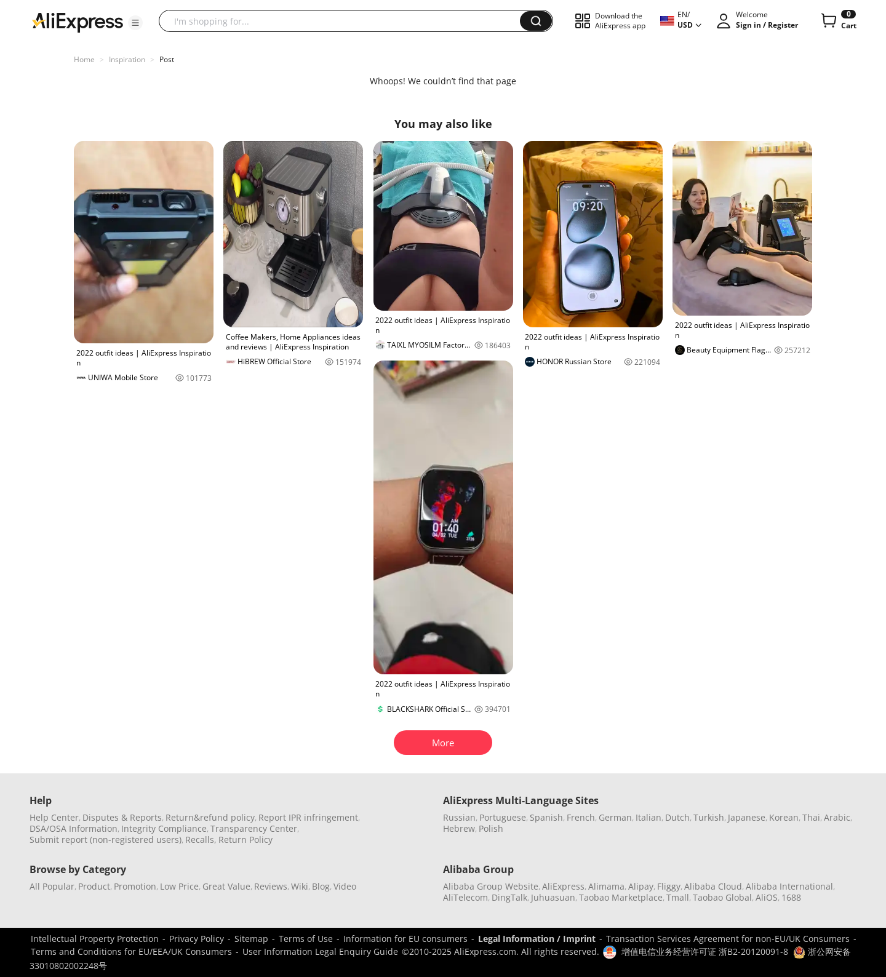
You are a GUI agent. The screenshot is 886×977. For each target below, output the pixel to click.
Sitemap (251, 938)
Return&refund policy (210, 817)
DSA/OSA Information (74, 828)
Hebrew (459, 828)
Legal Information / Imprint (537, 938)
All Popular (52, 886)
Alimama (606, 886)
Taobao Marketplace (621, 897)
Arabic (837, 817)
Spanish (546, 817)
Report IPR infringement (308, 817)
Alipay (640, 886)
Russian (459, 817)
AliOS (767, 897)
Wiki (299, 886)
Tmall (677, 897)
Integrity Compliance (164, 828)
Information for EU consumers (405, 938)
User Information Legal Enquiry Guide (320, 951)
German (615, 817)
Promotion (135, 886)
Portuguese (502, 817)
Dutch (677, 817)
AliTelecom (465, 897)
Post (166, 59)
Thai (811, 817)
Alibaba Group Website (490, 886)
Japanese (746, 817)
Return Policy (245, 839)
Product (94, 886)
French (581, 817)
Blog (321, 886)
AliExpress (563, 886)
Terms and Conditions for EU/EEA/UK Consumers (131, 951)
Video (344, 886)
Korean (784, 817)
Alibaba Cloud (713, 886)
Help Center (54, 817)
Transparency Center (253, 828)
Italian (648, 817)
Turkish (708, 817)
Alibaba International (789, 886)
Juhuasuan (553, 897)
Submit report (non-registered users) (106, 839)
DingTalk (509, 897)
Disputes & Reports (122, 817)
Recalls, (201, 839)
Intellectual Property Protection (95, 938)
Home (84, 59)
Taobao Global (722, 897)
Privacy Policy (196, 938)
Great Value (226, 886)
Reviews (270, 886)
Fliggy (668, 886)
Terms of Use (306, 938)
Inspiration (127, 59)
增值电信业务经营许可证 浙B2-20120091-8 (704, 951)
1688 (791, 897)
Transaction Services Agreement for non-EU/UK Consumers (728, 938)
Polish (491, 828)
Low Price (179, 886)
